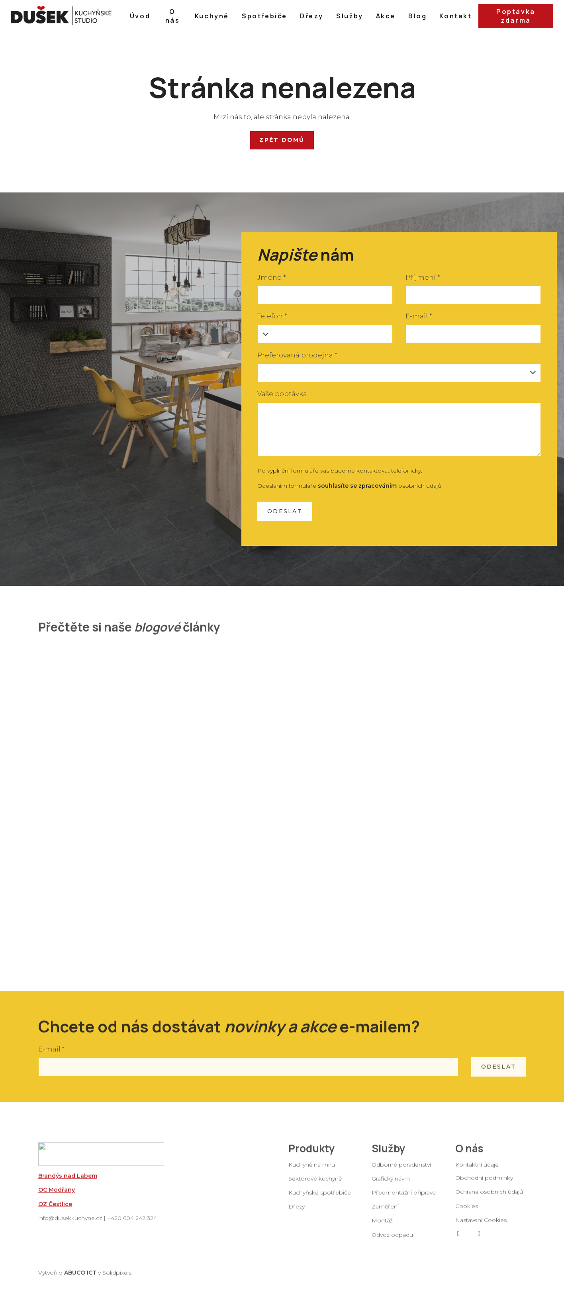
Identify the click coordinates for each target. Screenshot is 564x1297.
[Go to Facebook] (458, 1239)
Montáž (382, 1226)
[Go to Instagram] (479, 1239)
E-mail (418, 316)
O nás (469, 1154)
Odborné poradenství (401, 1170)
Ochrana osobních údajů (489, 1197)
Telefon (272, 316)
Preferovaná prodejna (297, 355)
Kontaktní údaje (477, 1170)
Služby (388, 1154)
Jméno (271, 277)
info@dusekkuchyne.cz (70, 1224)
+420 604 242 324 (132, 1224)
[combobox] (399, 372)
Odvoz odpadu (392, 1240)
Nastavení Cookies (481, 1226)
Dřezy (296, 1212)
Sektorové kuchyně (315, 1184)
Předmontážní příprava (404, 1198)
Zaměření (385, 1212)
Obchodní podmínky (484, 1183)
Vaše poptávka (282, 394)
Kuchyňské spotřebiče (319, 1198)
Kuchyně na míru (311, 1170)
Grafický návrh (391, 1184)
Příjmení (422, 277)
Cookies (466, 1212)
